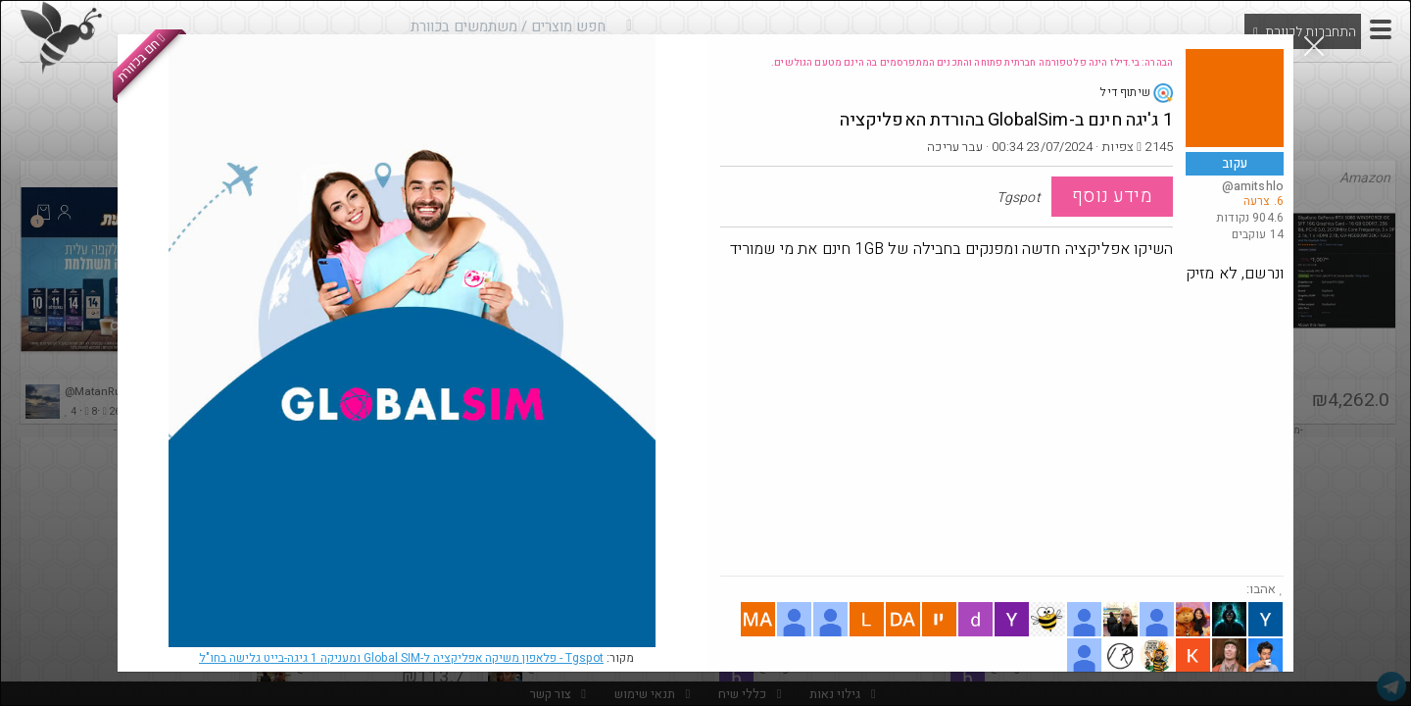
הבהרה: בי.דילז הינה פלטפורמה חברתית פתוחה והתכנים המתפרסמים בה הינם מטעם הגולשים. (972, 63)
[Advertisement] (1002, 428)
